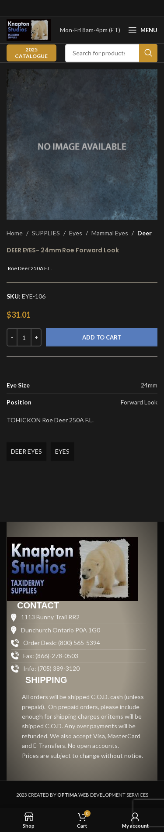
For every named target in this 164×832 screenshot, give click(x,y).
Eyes (75, 233)
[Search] (111, 53)
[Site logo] (29, 29)
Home (15, 233)
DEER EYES (26, 451)
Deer (144, 233)
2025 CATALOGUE (31, 52)
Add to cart (102, 337)
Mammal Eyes (109, 233)
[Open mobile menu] (143, 30)
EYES (62, 451)
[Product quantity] (24, 337)
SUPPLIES (46, 233)
